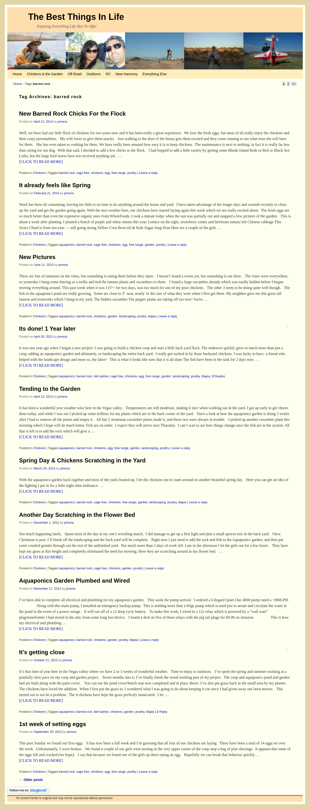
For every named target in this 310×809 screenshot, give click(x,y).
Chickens (39, 173)
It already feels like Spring (55, 185)
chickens (97, 173)
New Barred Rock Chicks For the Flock (72, 113)
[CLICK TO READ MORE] (41, 162)
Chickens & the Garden (45, 74)
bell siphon (101, 376)
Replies (218, 376)
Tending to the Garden (50, 389)
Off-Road (75, 74)
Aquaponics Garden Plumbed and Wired (74, 580)
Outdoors (93, 74)
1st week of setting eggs (52, 724)
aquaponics (67, 244)
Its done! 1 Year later (47, 328)
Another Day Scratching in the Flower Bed (77, 515)
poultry (132, 173)
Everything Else (154, 74)
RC (108, 74)
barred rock (67, 173)
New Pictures (37, 257)
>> (294, 84)
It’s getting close (42, 652)
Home (17, 74)
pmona (62, 121)
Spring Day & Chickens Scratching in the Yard (82, 460)
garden (150, 244)
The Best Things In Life (76, 17)
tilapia (152, 316)
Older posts (31, 780)
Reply (162, 711)
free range (118, 173)
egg (107, 173)
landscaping (127, 316)
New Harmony (127, 74)
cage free (82, 173)
